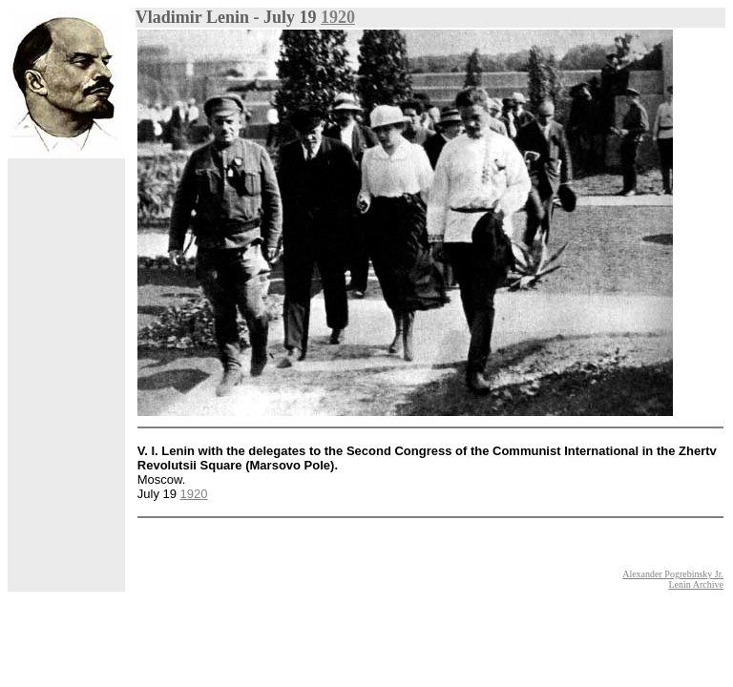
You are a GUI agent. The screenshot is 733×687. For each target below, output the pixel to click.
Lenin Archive (696, 584)
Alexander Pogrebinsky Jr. (672, 574)
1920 (338, 17)
